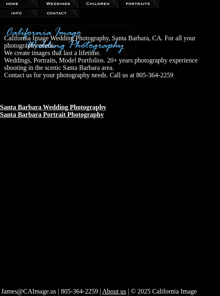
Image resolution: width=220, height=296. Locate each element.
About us (114, 291)
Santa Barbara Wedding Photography (53, 107)
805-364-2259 (79, 291)
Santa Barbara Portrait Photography (52, 114)
